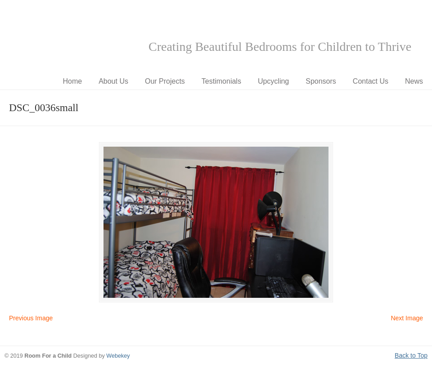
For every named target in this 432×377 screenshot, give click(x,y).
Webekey (118, 356)
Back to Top (411, 355)
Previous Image (31, 318)
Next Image (407, 318)
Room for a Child (72, 36)
